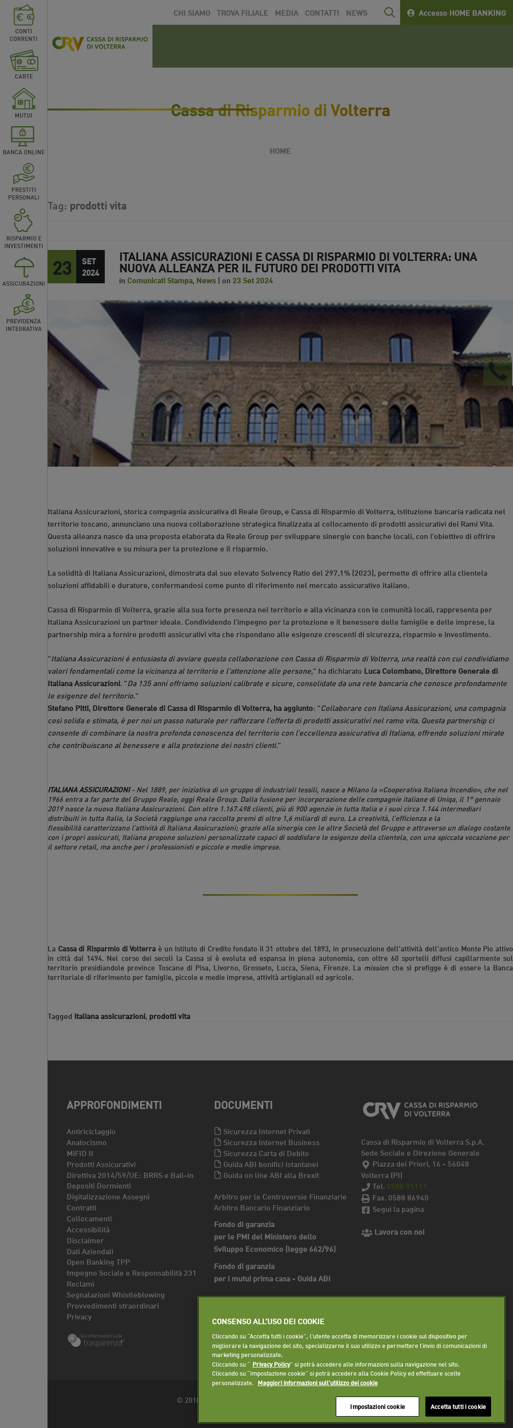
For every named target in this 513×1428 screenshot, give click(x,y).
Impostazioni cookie (377, 1406)
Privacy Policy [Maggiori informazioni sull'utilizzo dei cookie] (271, 1363)
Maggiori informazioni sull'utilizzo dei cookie (318, 1382)
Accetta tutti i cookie (458, 1406)
